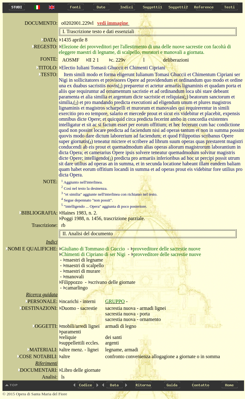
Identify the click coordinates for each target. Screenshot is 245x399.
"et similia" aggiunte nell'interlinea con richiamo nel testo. (109, 194)
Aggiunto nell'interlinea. (82, 182)
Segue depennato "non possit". (87, 200)
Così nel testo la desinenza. (84, 188)
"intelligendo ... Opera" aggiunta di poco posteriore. (104, 206)
